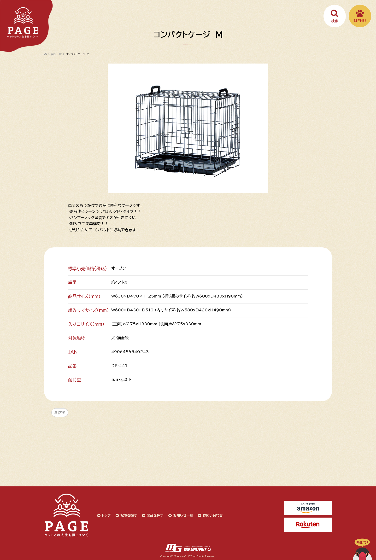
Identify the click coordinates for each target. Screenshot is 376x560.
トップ (106, 515)
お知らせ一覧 (183, 515)
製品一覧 (56, 54)
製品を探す (155, 515)
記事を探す (128, 515)
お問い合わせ (212, 515)
